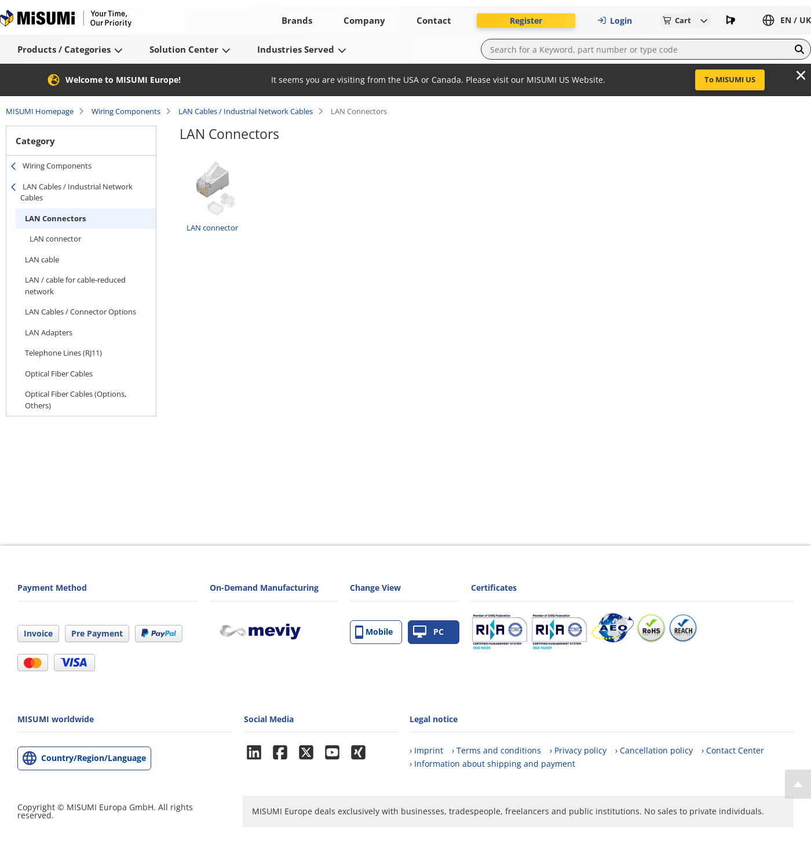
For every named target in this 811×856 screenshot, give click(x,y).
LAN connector (55, 238)
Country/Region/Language (93, 757)
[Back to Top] (798, 784)
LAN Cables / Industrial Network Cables (245, 111)
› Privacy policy (578, 750)
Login (615, 20)
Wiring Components (126, 111)
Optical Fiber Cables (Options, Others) (75, 400)
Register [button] (526, 20)
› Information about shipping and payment (492, 763)
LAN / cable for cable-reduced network (75, 286)
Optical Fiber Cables (59, 373)
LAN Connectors (55, 218)
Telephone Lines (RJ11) (63, 352)
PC (428, 632)
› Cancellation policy (654, 750)
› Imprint (426, 750)
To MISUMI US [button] (729, 79)
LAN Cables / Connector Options (80, 311)
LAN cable (42, 259)
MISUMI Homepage (40, 111)
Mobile (374, 632)
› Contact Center (733, 750)
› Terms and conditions (496, 750)
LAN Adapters (48, 332)
